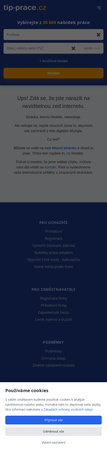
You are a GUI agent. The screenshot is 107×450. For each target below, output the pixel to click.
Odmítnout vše (53, 431)
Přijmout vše (53, 420)
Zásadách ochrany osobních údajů (68, 409)
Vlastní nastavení (53, 442)
